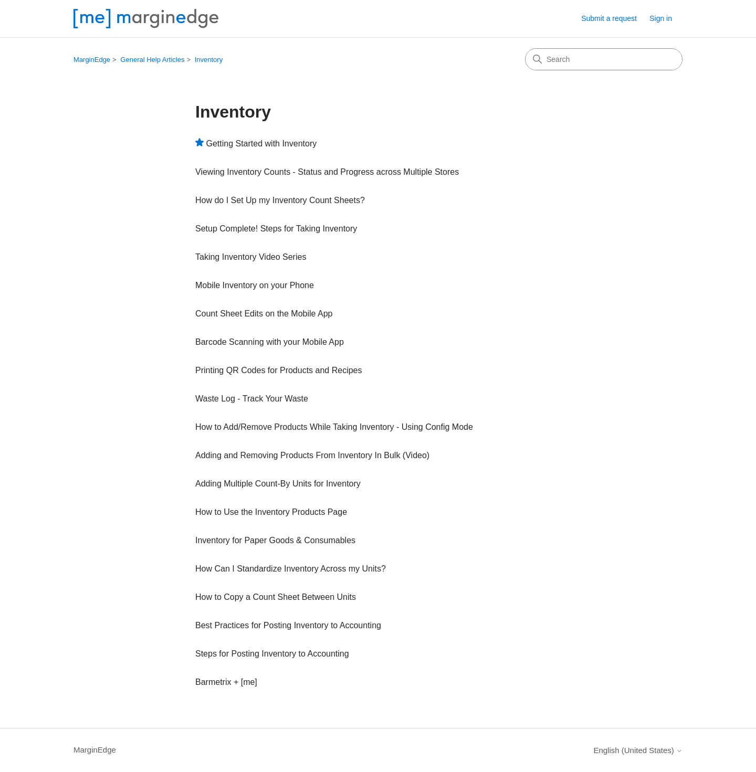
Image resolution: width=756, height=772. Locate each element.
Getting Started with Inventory (261, 143)
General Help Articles (152, 60)
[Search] (604, 59)
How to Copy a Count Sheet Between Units (275, 597)
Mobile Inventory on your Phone (254, 285)
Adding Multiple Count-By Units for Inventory (278, 483)
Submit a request (609, 18)
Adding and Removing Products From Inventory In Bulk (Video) (312, 455)
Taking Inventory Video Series (250, 256)
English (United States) (637, 750)
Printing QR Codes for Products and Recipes (278, 370)
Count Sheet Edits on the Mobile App (264, 313)
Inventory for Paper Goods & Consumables (275, 540)
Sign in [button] (660, 18)
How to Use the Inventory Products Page (271, 511)
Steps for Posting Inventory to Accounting (272, 653)
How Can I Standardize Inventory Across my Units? (290, 568)
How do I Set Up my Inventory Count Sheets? (280, 200)
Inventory (209, 60)
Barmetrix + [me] (226, 682)
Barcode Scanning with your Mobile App (269, 341)
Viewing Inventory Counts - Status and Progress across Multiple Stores (327, 171)
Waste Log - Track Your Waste (251, 398)
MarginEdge (92, 60)
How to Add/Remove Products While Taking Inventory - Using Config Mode (334, 426)
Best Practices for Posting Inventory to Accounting (288, 625)
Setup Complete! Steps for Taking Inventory (276, 228)
